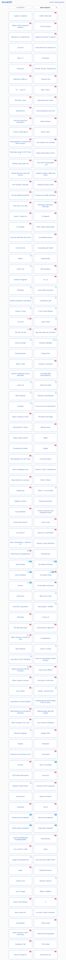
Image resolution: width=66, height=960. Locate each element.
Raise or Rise (20, 362)
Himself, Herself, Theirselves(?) (45, 67)
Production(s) (45, 552)
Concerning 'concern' (20, 520)
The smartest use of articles (45, 140)
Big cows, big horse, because (45, 330)
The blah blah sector (20, 626)
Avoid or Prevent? (45, 794)
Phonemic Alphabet (45, 341)
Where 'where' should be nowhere (20, 25)
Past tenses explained (45, 815)
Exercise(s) (20, 594)
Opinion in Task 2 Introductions (45, 467)
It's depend (45, 214)
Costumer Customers (45, 362)
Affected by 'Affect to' (20, 77)
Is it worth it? (20, 531)
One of (45, 805)
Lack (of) (20, 45)
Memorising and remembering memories (20, 711)
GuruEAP (7, 2)
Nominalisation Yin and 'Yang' (20, 457)
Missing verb (20, 109)
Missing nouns (45, 425)
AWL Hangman (20, 394)
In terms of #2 (20, 246)
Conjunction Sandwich (45, 826)
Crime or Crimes (45, 647)
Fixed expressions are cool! (45, 109)
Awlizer (20, 256)
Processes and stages (45, 415)
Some (45, 847)
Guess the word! (45, 383)
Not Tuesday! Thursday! (20, 183)
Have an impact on (20, 953)
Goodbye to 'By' (20, 942)
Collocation (45, 742)
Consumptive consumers (45, 583)
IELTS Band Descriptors (20, 773)
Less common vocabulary (45, 721)
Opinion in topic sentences (45, 541)
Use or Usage (20, 889)
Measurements (45, 119)
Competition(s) (45, 636)
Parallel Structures (45, 868)
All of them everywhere (20, 604)
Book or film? (45, 130)
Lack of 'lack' (45, 320)
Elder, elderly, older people (45, 225)
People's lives (45, 731)
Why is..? (20, 56)
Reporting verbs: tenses (45, 98)
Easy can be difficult (45, 668)
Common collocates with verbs (20, 235)
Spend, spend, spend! (20, 436)
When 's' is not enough (45, 488)
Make (20, 868)
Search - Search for (20, 214)
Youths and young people (45, 931)
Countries (20, 404)
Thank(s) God (45, 77)
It (45, 900)
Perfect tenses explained (20, 826)
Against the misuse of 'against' (45, 35)
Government (20, 794)
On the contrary (45, 24)
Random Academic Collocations (20, 299)
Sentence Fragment (20, 277)
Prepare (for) (45, 351)
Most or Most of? (20, 910)
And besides (20, 921)
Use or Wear (20, 689)
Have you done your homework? (20, 120)
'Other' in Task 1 (45, 478)
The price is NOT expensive (45, 784)
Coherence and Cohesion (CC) (20, 752)
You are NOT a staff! (20, 847)
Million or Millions (45, 889)
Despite (20, 742)
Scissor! (20, 583)
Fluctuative (45, 56)
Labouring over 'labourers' (45, 626)
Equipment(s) (45, 256)
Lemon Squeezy (20, 573)
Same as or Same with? (45, 531)
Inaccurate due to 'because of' (45, 45)
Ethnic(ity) (20, 615)
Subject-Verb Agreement (20, 858)
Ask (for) (20, 763)
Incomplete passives (45, 235)
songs (56, 2)
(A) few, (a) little (20, 341)
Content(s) (20, 805)
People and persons (45, 499)
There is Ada (45, 921)
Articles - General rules (45, 689)
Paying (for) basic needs (45, 183)
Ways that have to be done (20, 478)
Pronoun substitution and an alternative (20, 373)
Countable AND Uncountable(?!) (45, 373)
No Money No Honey (45, 562)
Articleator (20, 288)
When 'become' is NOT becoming (20, 932)
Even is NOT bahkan (20, 900)
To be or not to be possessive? (45, 404)
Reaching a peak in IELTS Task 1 (20, 152)
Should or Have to (45, 879)
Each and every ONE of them (45, 858)
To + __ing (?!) (20, 88)
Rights (45, 436)
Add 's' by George (45, 763)
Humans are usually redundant (45, 193)
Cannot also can (45, 953)
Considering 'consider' (20, 446)
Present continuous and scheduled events (45, 510)
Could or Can (20, 879)
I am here (20, 320)
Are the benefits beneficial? (20, 193)
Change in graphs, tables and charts (45, 173)
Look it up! (20, 383)
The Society (45, 942)
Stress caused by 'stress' (20, 415)
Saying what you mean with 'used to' (20, 173)
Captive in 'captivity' (20, 14)
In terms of (45, 615)
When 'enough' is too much (20, 721)
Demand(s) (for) (20, 351)
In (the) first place (45, 457)
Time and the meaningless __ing (45, 162)
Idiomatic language (20, 731)
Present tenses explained (20, 815)
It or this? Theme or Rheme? (45, 910)
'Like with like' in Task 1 (20, 425)
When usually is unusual (20, 678)
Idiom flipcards (20, 647)
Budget (45, 446)
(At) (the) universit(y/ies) (45, 394)
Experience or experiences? (20, 35)
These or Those (20, 309)
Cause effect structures (45, 288)
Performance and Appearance (20, 552)
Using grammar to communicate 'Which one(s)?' (20, 141)
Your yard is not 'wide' (20, 204)
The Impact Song (45, 573)
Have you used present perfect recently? (45, 658)
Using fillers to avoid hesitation (20, 699)
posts (51, 2)
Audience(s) (20, 488)
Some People (20, 562)
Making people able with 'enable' (45, 711)
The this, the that (20, 330)
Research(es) (45, 837)
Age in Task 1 (45, 88)
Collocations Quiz (45, 299)
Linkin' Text (20, 267)
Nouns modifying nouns (20, 467)
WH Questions (45, 267)
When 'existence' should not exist (20, 637)
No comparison (20, 510)
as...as (45, 277)
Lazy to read (45, 520)
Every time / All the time (45, 678)
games (62, 2)
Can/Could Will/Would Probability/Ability (20, 837)
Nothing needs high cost (20, 161)
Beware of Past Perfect (20, 784)
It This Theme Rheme (45, 309)
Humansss (20, 67)
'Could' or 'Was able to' (20, 130)
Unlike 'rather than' (45, 14)
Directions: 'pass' (20, 98)
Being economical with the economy (20, 669)
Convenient (45, 752)
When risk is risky (45, 594)
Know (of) (45, 773)
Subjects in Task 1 (20, 499)
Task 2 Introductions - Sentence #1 (20, 542)
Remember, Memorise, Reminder (45, 205)
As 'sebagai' (20, 225)
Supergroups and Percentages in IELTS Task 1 (45, 700)
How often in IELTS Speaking (20, 657)
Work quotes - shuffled (45, 604)
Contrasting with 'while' (45, 246)
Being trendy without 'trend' (45, 151)
